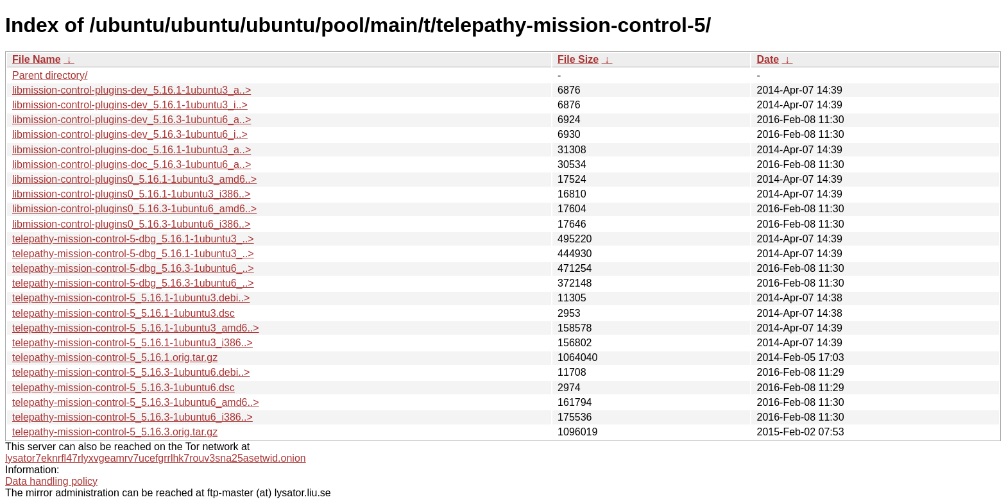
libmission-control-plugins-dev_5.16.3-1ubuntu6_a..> (131, 119)
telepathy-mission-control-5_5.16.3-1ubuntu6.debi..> (131, 372)
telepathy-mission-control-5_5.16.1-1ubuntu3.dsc (123, 313)
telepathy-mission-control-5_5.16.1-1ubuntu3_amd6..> (135, 328)
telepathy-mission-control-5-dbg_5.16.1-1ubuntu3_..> (133, 238)
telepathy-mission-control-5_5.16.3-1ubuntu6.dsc (123, 387)
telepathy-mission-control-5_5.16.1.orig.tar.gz (114, 357)
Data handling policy (51, 481)
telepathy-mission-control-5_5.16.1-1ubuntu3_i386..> (132, 342)
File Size (578, 59)
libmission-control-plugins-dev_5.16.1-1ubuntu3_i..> (130, 104)
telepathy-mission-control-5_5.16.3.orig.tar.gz (114, 431)
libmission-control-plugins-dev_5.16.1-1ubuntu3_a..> (131, 90)
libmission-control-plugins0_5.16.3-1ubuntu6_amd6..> (134, 208)
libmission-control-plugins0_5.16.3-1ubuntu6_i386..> (131, 224)
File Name (36, 59)
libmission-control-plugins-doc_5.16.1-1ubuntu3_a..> (131, 149)
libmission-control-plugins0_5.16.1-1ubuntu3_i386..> (131, 194)
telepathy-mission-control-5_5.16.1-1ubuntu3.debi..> (131, 297)
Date (767, 59)
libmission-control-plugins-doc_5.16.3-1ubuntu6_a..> (131, 164)
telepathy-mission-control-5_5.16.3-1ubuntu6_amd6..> (135, 402)
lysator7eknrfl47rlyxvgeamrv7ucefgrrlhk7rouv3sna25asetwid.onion (155, 458)
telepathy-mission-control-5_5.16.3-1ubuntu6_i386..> (132, 417)
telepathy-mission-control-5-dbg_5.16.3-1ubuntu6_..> (133, 268)
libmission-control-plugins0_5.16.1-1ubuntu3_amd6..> (134, 179)
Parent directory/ (49, 75)
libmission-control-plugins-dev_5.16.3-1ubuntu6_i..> (130, 134)
